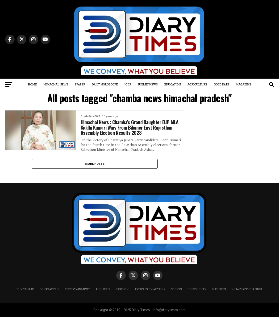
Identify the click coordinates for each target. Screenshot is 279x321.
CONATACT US (49, 293)
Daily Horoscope (105, 84)
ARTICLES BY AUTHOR (150, 293)
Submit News (147, 84)
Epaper (80, 84)
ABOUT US (103, 293)
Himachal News (55, 84)
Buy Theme (25, 293)
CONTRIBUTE (196, 293)
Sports (176, 293)
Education (172, 84)
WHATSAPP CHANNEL (247, 293)
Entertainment (77, 293)
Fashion (122, 293)
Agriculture (197, 84)
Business (219, 293)
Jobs (127, 84)
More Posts (94, 167)
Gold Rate (221, 84)
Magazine (243, 84)
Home (32, 84)
